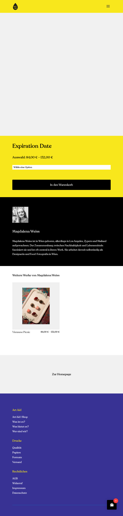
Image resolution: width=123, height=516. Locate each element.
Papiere (16, 452)
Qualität (16, 448)
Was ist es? (18, 422)
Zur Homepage (61, 374)
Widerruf (17, 483)
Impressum (19, 488)
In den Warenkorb (61, 185)
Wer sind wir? (20, 431)
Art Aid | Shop (20, 417)
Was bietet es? (20, 427)
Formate (17, 457)
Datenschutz (19, 493)
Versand (17, 462)
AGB (15, 478)
